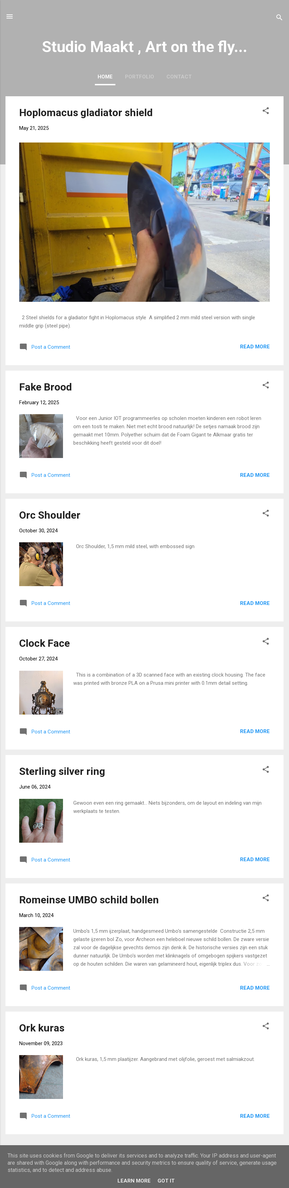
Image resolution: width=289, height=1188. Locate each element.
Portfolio (139, 77)
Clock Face (44, 643)
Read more (255, 347)
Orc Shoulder (49, 515)
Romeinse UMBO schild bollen (89, 900)
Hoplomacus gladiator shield (86, 113)
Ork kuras (41, 1028)
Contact (179, 77)
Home (105, 77)
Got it (166, 1181)
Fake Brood (45, 387)
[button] (266, 112)
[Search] (279, 18)
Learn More (134, 1181)
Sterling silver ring (62, 771)
